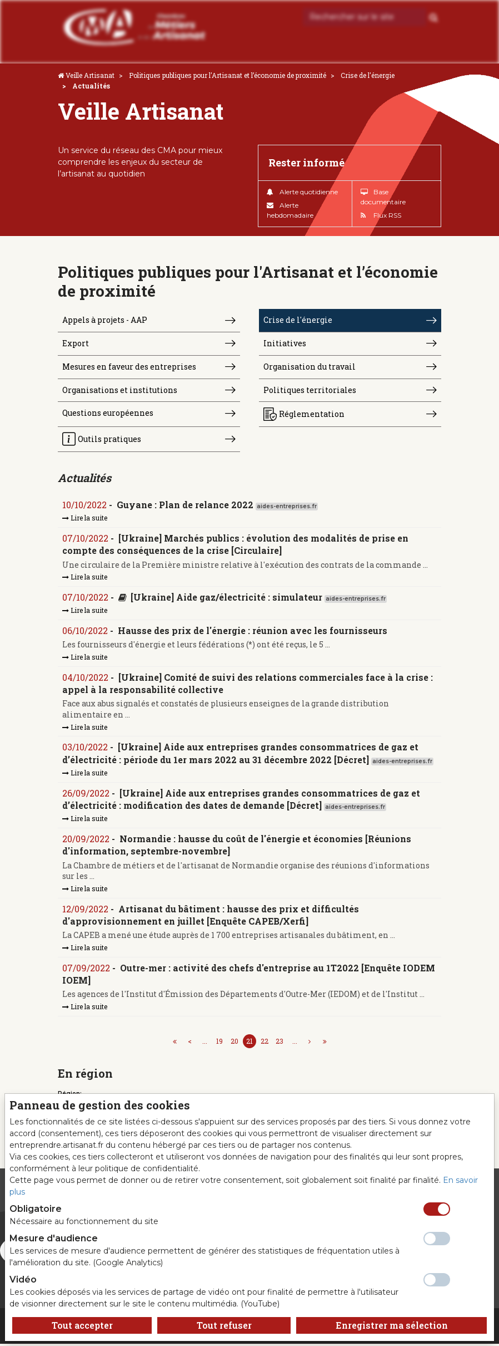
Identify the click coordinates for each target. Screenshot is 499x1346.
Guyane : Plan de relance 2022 (185, 505)
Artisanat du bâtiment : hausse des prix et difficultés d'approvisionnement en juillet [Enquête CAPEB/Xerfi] (210, 916)
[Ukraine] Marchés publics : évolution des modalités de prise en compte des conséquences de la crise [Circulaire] (235, 545)
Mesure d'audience (53, 1238)
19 (219, 1042)
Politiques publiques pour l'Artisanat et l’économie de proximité (227, 75)
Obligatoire (35, 1208)
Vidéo (23, 1279)
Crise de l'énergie (368, 75)
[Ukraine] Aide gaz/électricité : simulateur (226, 598)
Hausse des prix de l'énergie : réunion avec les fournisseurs (252, 631)
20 (234, 1042)
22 (264, 1042)
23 (279, 1042)
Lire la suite (84, 518)
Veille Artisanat (90, 75)
